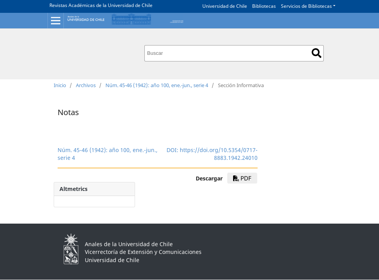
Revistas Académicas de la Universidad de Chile (101, 5)
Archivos (86, 85)
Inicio (60, 85)
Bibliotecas (264, 6)
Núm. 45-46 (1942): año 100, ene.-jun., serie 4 (156, 85)
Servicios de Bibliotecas (306, 6)
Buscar (316, 53)
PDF (242, 178)
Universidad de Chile (224, 6)
